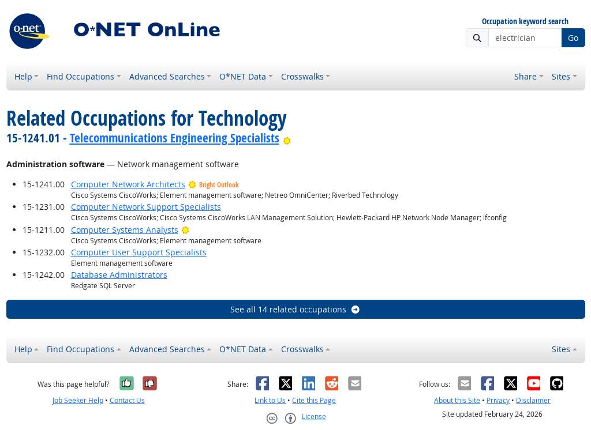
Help (23, 76)
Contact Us (127, 400)
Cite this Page (314, 400)
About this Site (457, 400)
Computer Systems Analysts (124, 229)
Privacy (498, 400)
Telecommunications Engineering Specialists (174, 138)
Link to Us (270, 400)
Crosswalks (302, 76)
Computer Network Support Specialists (146, 206)
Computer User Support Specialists (139, 252)
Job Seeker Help (78, 400)
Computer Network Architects (128, 184)
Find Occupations (80, 76)
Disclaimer (533, 400)
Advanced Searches (167, 76)
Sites (561, 76)
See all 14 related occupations (295, 309)
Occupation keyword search (525, 22)
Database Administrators (119, 274)
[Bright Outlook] (287, 138)
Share (525, 76)
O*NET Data (242, 76)
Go (573, 37)
